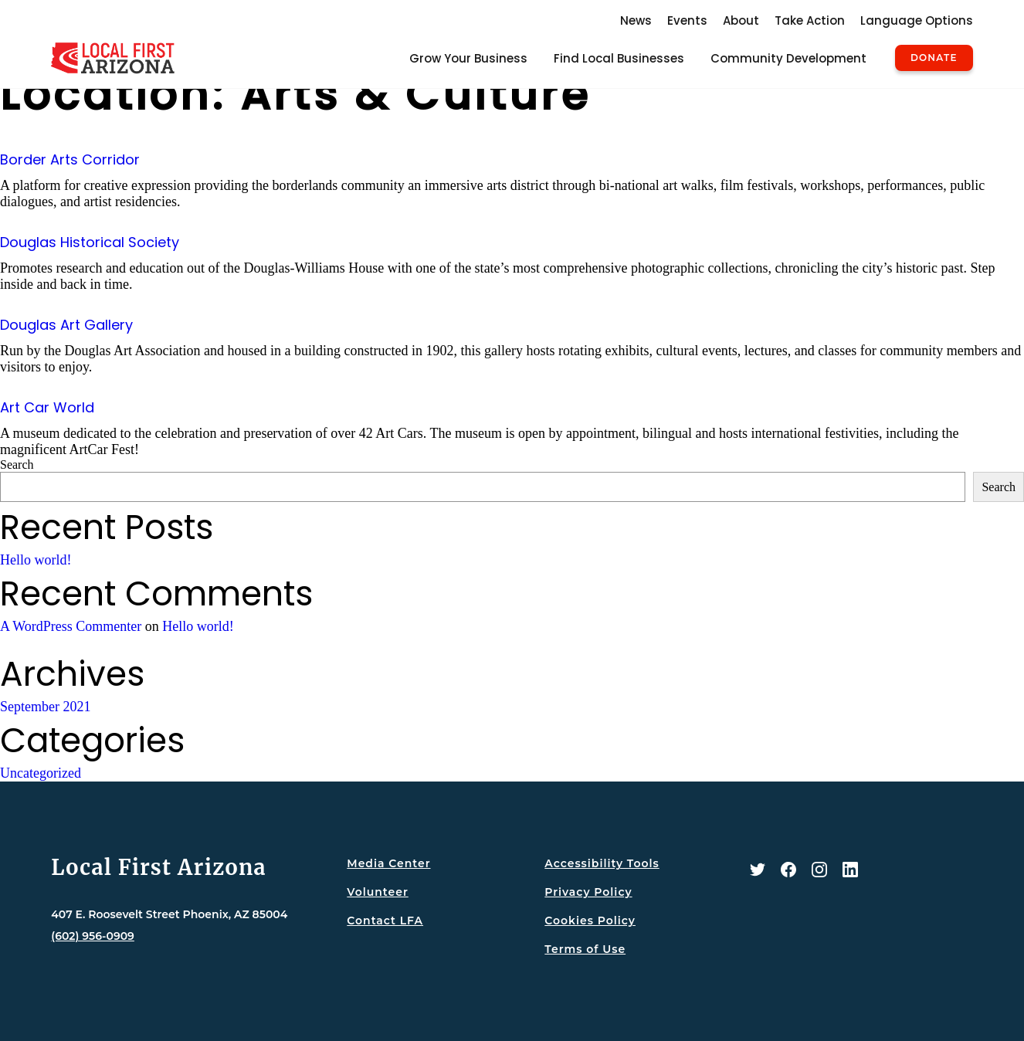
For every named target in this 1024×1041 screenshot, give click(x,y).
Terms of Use (585, 949)
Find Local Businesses (619, 58)
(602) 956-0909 (92, 936)
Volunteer (377, 892)
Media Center (388, 863)
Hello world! (35, 560)
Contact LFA (385, 920)
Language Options (916, 20)
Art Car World (47, 407)
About (741, 20)
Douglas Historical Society (89, 242)
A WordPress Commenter (70, 626)
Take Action (810, 20)
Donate (934, 58)
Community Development (788, 58)
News (636, 20)
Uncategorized (40, 773)
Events (687, 20)
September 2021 (45, 706)
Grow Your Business (468, 58)
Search (17, 464)
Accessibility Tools (601, 863)
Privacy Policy (588, 892)
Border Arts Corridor (70, 159)
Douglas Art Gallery (66, 324)
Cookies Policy (590, 920)
